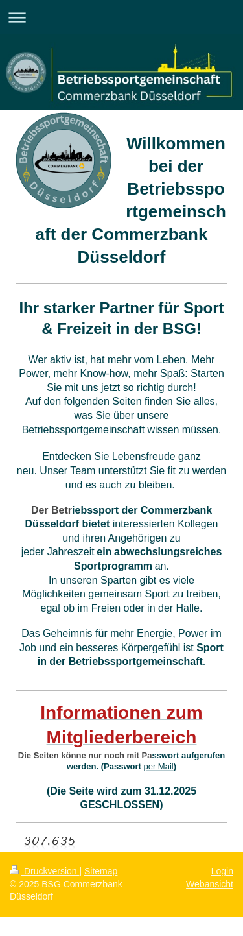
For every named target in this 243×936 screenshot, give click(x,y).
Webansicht (209, 884)
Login (222, 871)
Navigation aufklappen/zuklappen (121, 17)
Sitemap (100, 871)
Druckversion (44, 871)
